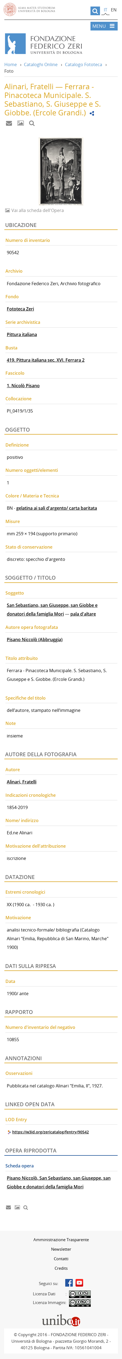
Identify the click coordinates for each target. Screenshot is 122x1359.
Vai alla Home (60, 44)
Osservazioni (18, 1073)
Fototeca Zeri (20, 309)
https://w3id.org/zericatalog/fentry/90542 (50, 1131)
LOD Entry (16, 1120)
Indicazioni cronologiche (30, 795)
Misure (12, 521)
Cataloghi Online (41, 64)
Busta (11, 348)
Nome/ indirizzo (22, 820)
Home (10, 64)
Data (10, 981)
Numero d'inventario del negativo (40, 1027)
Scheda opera (19, 1166)
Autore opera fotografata (31, 627)
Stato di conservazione (28, 547)
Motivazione (18, 918)
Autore (12, 770)
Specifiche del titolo (25, 698)
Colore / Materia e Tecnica (32, 496)
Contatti (61, 1258)
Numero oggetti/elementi (31, 470)
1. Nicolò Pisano (23, 386)
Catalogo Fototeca (83, 64)
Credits (61, 1268)
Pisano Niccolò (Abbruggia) (34, 639)
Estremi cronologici (25, 892)
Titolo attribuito (21, 658)
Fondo (12, 297)
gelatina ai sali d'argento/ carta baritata (56, 508)
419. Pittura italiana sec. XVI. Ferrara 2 (46, 360)
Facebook (69, 1283)
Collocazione (18, 399)
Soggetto (14, 593)
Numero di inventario (27, 240)
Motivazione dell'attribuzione (35, 846)
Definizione (17, 445)
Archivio (14, 271)
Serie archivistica (22, 322)
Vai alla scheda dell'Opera (37, 210)
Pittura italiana (22, 334)
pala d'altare (83, 614)
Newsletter (61, 1249)
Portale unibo (61, 1315)
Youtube (79, 1283)
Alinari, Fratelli (21, 782)
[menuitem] (61, 1239)
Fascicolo (14, 373)
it (105, 10)
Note (10, 723)
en (114, 10)
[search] (95, 11)
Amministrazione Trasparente (61, 1239)
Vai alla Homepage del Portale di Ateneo (29, 9)
